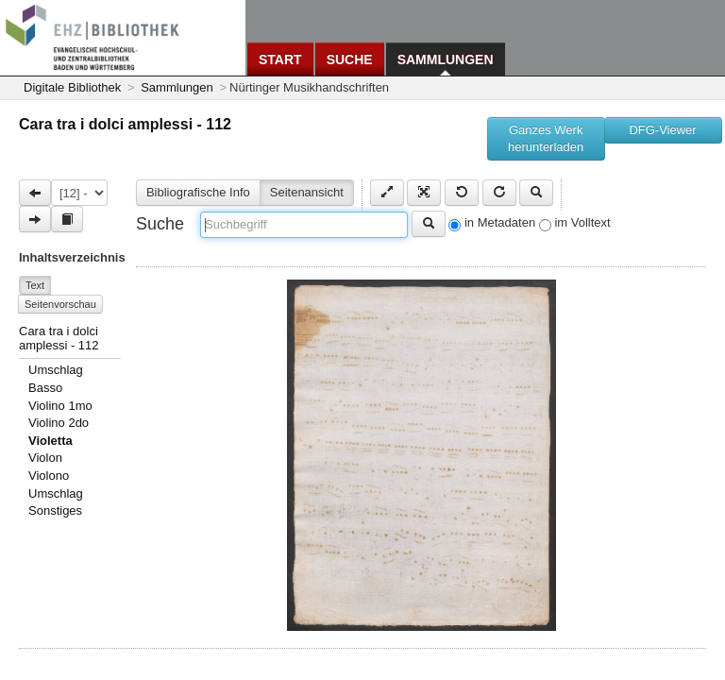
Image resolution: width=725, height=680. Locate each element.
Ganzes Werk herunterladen (545, 138)
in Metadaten (499, 222)
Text (34, 285)
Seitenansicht (307, 192)
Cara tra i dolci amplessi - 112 (125, 124)
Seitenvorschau (60, 304)
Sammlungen (445, 59)
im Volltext (582, 222)
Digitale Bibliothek (72, 87)
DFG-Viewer (662, 130)
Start (280, 59)
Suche (350, 59)
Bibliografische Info (198, 192)
